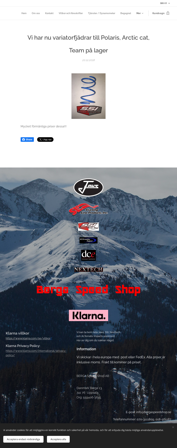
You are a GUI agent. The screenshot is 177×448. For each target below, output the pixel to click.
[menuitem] (18, 13)
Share (27, 139)
